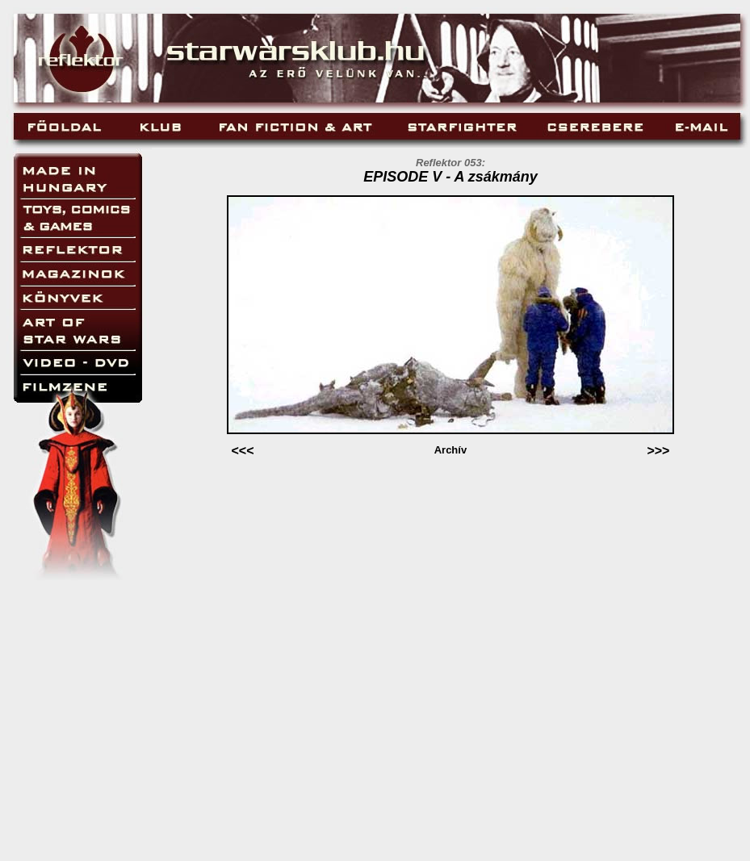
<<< (242, 451)
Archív (450, 450)
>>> (658, 451)
